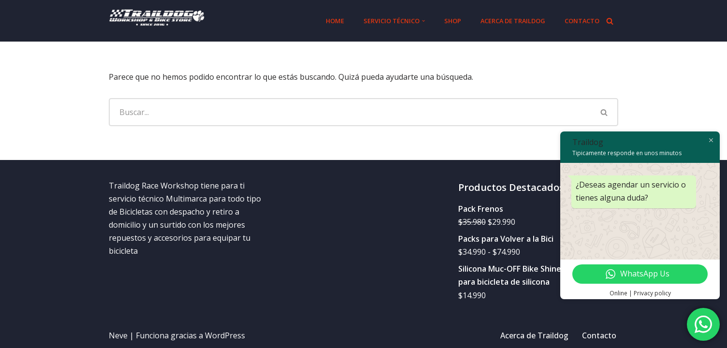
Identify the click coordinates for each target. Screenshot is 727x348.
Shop (452, 20)
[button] (423, 20)
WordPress (225, 335)
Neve (118, 335)
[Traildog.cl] (157, 21)
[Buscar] (609, 21)
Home (335, 20)
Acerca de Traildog (512, 20)
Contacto (582, 20)
